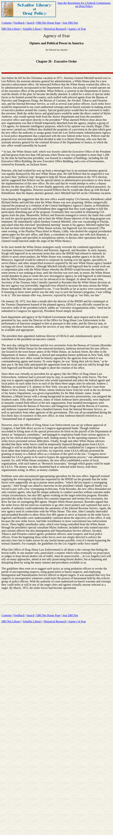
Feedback (19, 22)
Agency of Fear (77, 28)
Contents (6, 22)
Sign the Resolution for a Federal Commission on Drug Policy (84, 4)
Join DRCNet (70, 22)
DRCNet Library (11, 28)
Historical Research (55, 28)
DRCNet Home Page (48, 22)
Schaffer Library (32, 28)
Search (31, 22)
